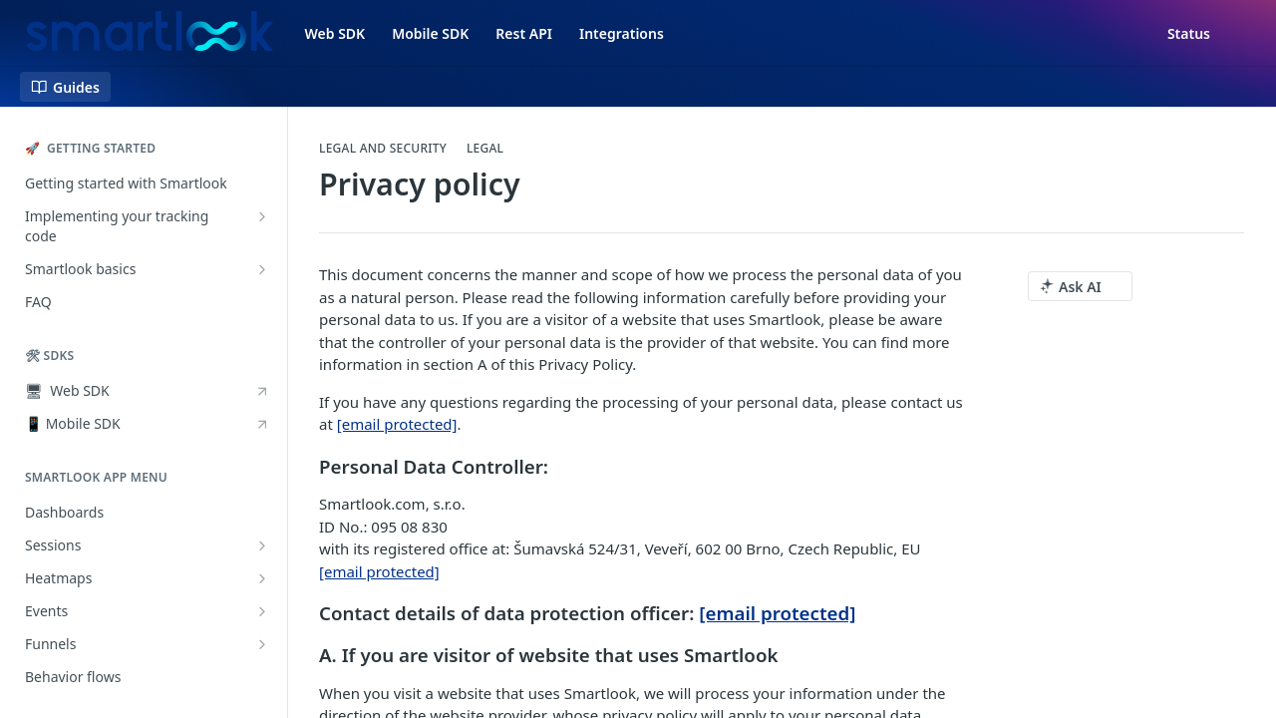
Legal (485, 149)
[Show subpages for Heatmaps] (262, 578)
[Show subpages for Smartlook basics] (262, 269)
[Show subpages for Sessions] (262, 545)
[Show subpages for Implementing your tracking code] (262, 216)
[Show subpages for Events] (262, 611)
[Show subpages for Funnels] (262, 644)
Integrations (621, 33)
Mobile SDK (430, 33)
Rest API (523, 33)
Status (1188, 33)
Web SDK (335, 33)
